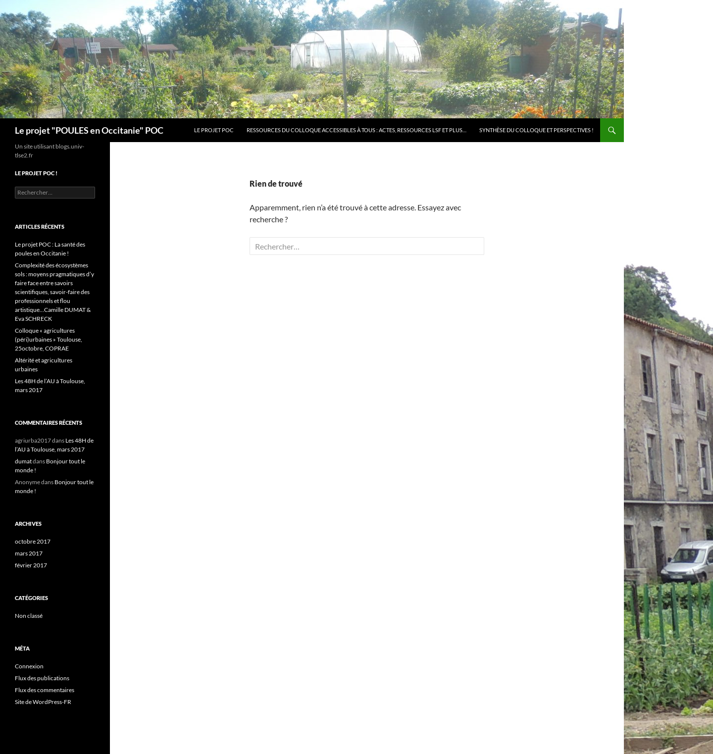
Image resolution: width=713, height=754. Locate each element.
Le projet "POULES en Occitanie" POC (89, 130)
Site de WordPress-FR (43, 701)
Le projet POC (214, 130)
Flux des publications (42, 678)
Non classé (29, 615)
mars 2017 (29, 553)
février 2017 (31, 565)
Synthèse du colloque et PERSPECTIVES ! (536, 130)
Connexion (29, 666)
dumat (23, 461)
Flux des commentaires (44, 690)
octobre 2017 (33, 541)
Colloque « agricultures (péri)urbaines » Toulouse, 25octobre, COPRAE (48, 339)
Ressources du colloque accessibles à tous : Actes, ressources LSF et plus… (356, 130)
